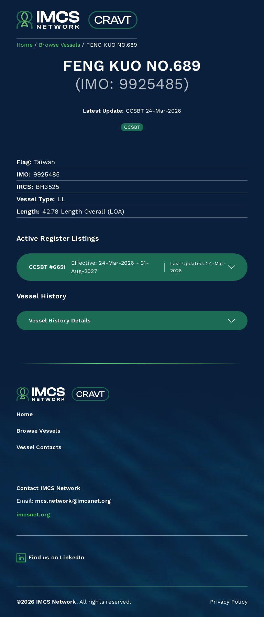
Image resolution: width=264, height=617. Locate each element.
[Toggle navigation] (241, 21)
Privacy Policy (229, 601)
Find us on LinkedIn (56, 557)
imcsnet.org (33, 514)
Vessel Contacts (39, 447)
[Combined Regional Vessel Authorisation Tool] (77, 20)
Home (24, 414)
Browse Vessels (38, 430)
